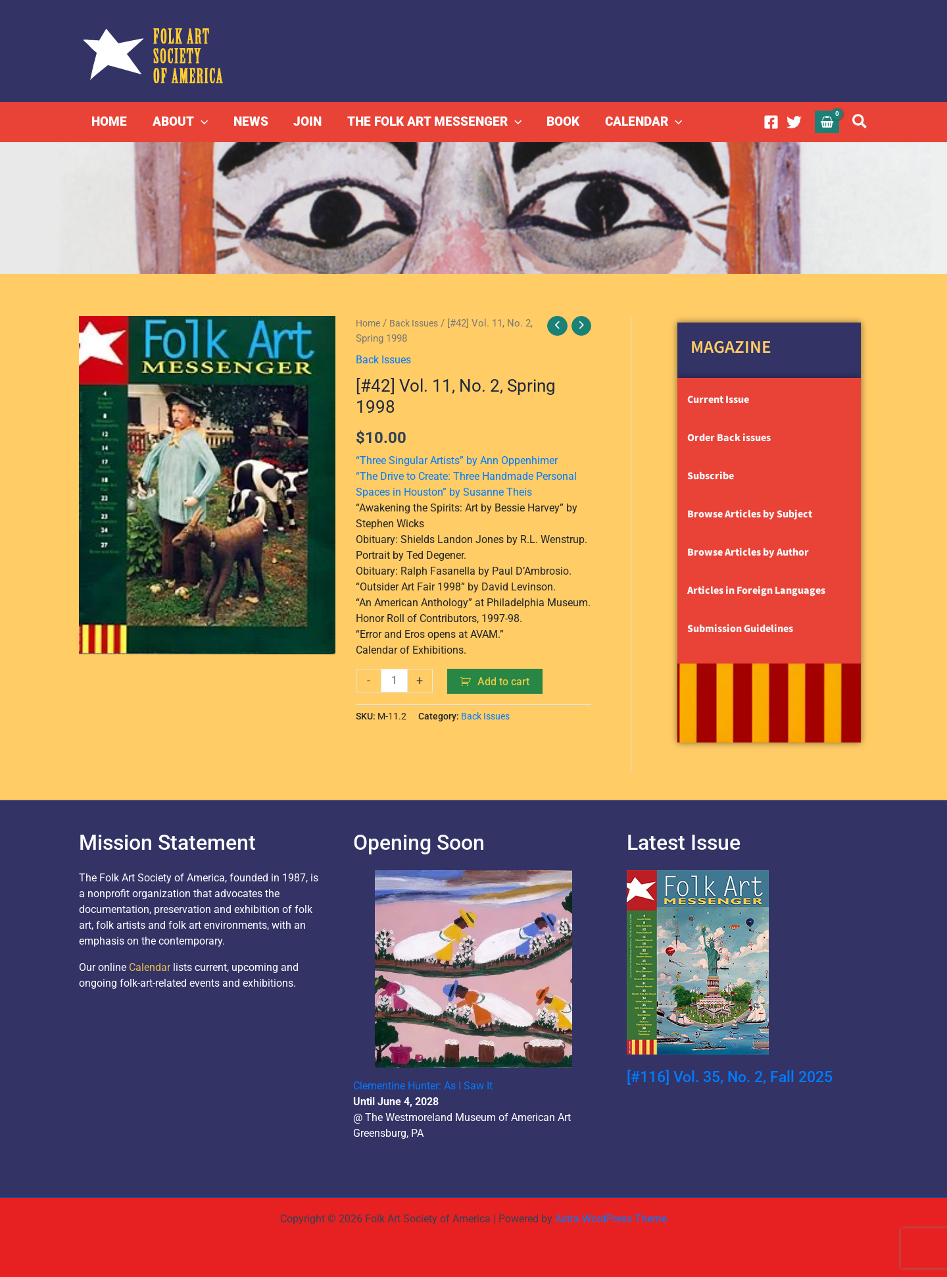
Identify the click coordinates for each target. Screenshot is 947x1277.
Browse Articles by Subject (749, 514)
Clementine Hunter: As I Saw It (423, 1086)
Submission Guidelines (740, 628)
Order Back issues (729, 437)
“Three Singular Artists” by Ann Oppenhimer (457, 460)
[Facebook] (771, 122)
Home (369, 323)
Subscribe (710, 476)
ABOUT (179, 122)
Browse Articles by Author (748, 552)
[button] (200, 122)
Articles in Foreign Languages (756, 590)
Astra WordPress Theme (611, 1218)
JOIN (306, 121)
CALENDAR (641, 122)
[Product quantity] (394, 680)
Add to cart (504, 681)
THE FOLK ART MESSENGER (432, 122)
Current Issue (718, 399)
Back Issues (418, 323)
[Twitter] (794, 122)
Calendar (149, 967)
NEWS (249, 121)
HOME (109, 121)
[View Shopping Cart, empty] (827, 121)
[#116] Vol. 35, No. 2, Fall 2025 (736, 1077)
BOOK (561, 121)
